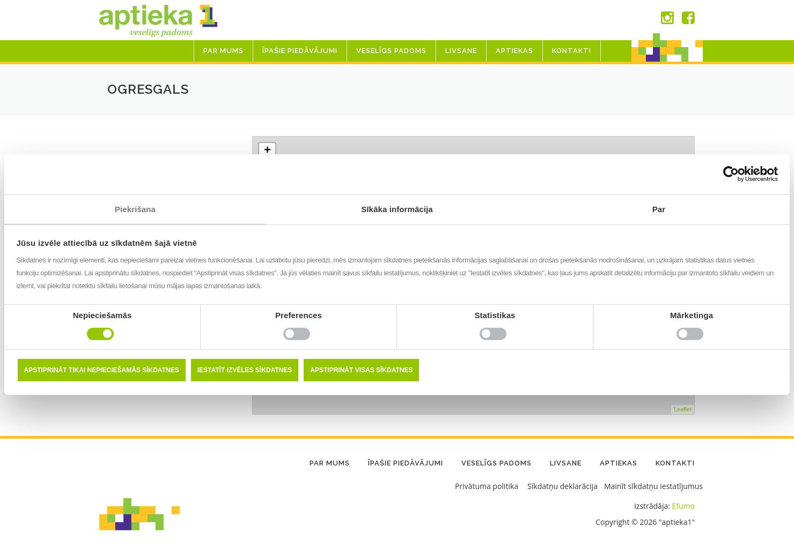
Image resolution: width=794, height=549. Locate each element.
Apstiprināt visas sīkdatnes (361, 370)
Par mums (223, 51)
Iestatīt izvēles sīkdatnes (244, 370)
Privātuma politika (486, 486)
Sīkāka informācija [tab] (397, 208)
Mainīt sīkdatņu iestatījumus (653, 486)
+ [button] (267, 151)
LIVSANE (461, 51)
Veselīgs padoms (391, 51)
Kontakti (571, 51)
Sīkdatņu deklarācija (562, 486)
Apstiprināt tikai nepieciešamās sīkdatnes (101, 370)
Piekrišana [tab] (135, 208)
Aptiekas (514, 51)
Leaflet (683, 409)
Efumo (683, 506)
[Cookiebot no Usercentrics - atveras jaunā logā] (731, 174)
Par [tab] (659, 208)
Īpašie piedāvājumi (299, 51)
